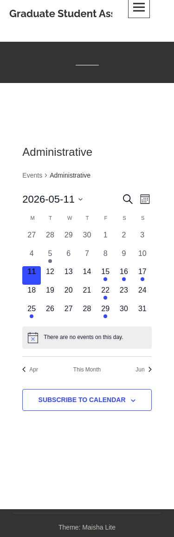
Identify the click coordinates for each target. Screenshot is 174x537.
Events (32, 175)
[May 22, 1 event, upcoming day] (105, 294)
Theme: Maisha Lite (87, 527)
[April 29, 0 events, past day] (68, 239)
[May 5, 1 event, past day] (50, 257)
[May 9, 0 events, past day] (124, 257)
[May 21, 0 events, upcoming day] (87, 294)
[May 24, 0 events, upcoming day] (142, 294)
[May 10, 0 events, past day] (142, 257)
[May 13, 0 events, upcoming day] (68, 275)
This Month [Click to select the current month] (87, 369)
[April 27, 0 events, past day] (31, 239)
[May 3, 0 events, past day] (142, 239)
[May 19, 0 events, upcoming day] (50, 294)
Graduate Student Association (82, 13)
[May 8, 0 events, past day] (105, 257)
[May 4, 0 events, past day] (31, 257)
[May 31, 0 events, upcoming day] (142, 312)
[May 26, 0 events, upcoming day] (50, 312)
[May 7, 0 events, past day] (87, 257)
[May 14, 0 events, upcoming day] (87, 275)
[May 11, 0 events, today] (31, 275)
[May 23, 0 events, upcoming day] (124, 294)
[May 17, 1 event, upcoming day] (142, 275)
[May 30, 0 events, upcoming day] (124, 312)
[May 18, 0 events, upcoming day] (31, 294)
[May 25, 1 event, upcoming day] (31, 312)
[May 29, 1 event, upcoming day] (105, 312)
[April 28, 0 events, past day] (50, 239)
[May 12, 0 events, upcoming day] (50, 275)
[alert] (86, 337)
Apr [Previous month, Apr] (30, 369)
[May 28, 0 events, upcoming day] (87, 312)
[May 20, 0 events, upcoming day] (68, 294)
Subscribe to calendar (82, 399)
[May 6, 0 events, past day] (68, 257)
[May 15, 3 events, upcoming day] (105, 275)
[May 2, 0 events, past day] (124, 239)
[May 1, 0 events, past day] (105, 239)
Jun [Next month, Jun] (143, 369)
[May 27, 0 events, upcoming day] (68, 312)
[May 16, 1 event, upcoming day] (124, 275)
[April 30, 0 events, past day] (87, 239)
